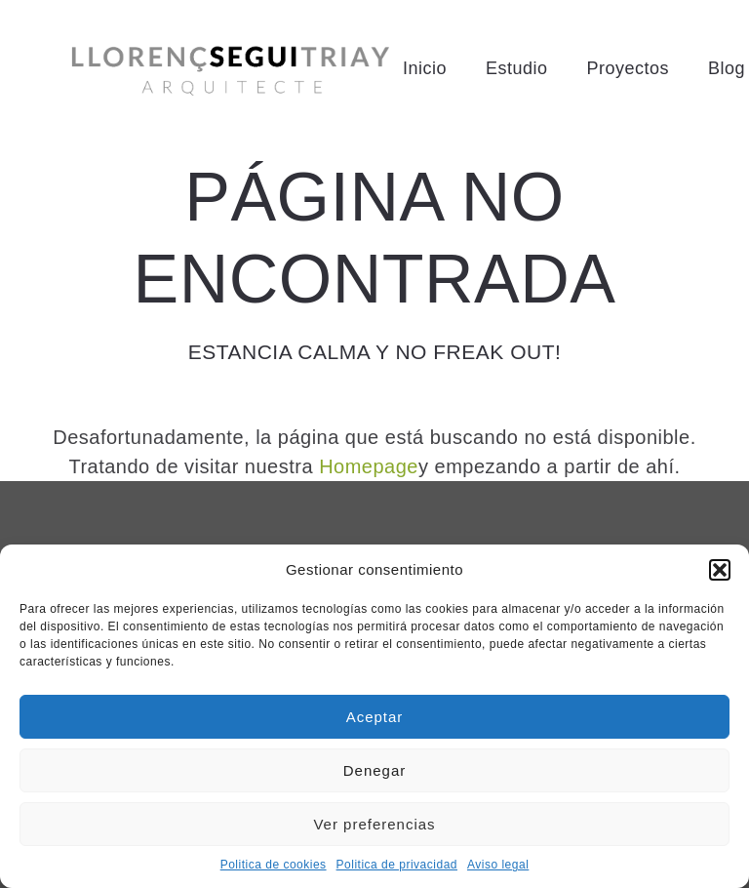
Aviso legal (498, 864)
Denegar (375, 770)
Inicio (425, 68)
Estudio (517, 68)
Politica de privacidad (396, 864)
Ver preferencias (374, 824)
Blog (726, 68)
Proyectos (627, 68)
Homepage (368, 466)
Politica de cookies (273, 864)
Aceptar (375, 716)
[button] (719, 570)
